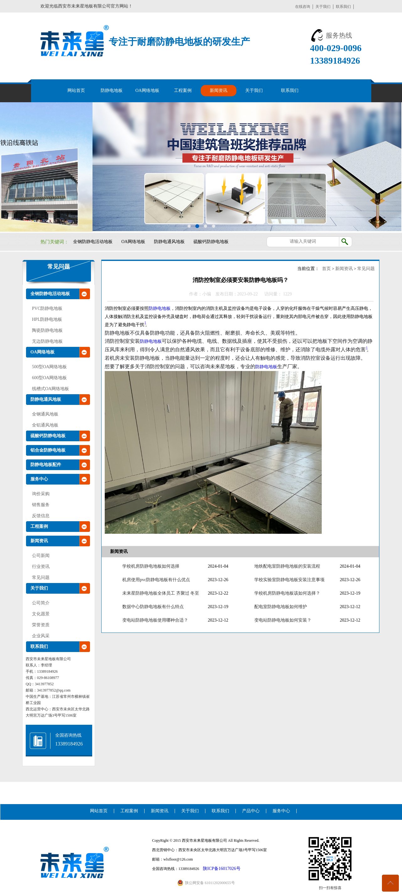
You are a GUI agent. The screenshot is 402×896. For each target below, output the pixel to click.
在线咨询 (302, 6)
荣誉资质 (41, 625)
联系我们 (343, 6)
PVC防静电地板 (47, 308)
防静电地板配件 (45, 464)
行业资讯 (41, 566)
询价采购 (41, 493)
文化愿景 (41, 614)
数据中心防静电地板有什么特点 (153, 606)
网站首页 (76, 90)
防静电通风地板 (169, 241)
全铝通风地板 (45, 425)
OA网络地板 (147, 90)
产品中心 (251, 811)
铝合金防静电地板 (48, 450)
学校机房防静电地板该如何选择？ (287, 593)
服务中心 (39, 479)
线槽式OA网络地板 (50, 388)
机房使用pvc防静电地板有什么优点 (156, 579)
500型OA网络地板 (49, 366)
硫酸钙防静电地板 (211, 241)
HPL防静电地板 (47, 319)
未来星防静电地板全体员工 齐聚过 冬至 (160, 593)
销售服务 (41, 504)
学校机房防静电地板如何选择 (150, 566)
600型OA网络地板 (49, 377)
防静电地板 (112, 90)
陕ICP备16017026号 (222, 868)
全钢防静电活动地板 (93, 241)
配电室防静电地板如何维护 (280, 606)
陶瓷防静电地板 (47, 330)
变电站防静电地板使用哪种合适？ (155, 620)
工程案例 (183, 90)
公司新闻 (41, 555)
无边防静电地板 (47, 341)
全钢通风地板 (45, 414)
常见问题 (58, 266)
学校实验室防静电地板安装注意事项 (289, 579)
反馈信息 (41, 515)
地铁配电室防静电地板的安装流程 (287, 566)
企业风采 (41, 636)
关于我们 (323, 6)
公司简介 (41, 603)
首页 (326, 268)
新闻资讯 (218, 90)
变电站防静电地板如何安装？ (282, 620)
